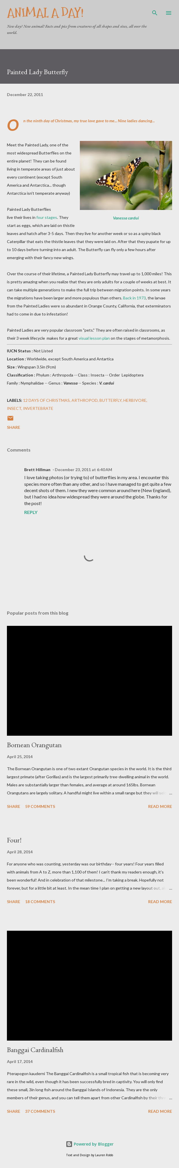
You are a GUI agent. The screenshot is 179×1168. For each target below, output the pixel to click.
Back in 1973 (134, 297)
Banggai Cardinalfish (35, 1049)
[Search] (154, 10)
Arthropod (84, 400)
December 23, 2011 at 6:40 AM (83, 469)
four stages (46, 217)
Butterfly (110, 400)
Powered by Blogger (90, 1144)
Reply (30, 512)
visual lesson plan (94, 338)
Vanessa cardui (126, 217)
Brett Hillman (37, 469)
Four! (14, 840)
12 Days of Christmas (46, 400)
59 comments (40, 806)
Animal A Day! (45, 12)
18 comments (40, 901)
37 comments (40, 1111)
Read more (160, 806)
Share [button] (13, 427)
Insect (14, 408)
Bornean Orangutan (34, 744)
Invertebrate (38, 408)
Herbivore (134, 400)
